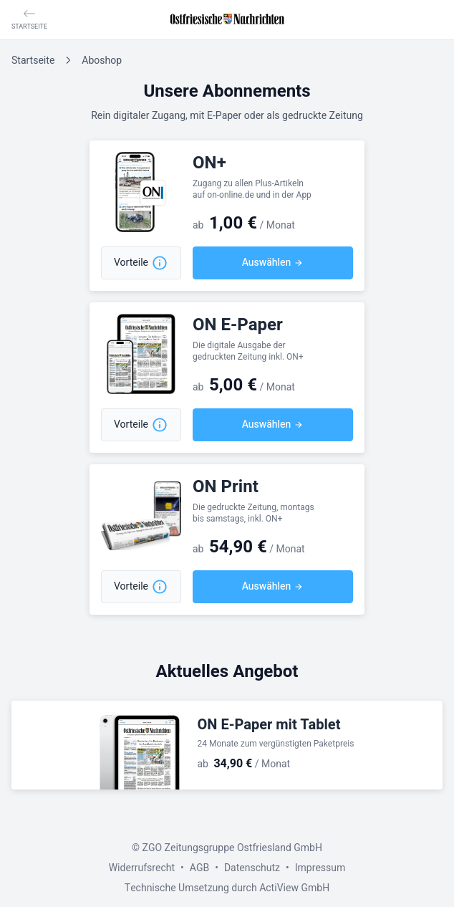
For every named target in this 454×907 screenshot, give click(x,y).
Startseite (32, 60)
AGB (199, 867)
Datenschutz (252, 867)
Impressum (320, 867)
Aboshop (102, 60)
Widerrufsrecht (142, 867)
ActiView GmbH (294, 888)
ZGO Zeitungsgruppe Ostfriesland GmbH (232, 847)
